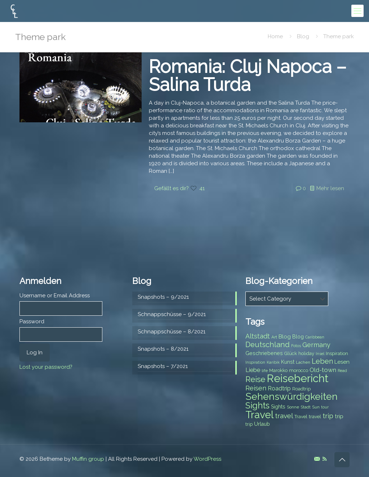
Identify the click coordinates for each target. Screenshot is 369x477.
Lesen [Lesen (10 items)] (342, 362)
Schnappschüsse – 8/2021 (171, 331)
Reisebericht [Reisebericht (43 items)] (297, 378)
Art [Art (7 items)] (274, 337)
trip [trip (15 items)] (328, 416)
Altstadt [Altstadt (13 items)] (257, 336)
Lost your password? (45, 367)
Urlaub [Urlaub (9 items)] (262, 424)
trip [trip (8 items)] (249, 424)
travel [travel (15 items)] (284, 416)
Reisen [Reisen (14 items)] (255, 388)
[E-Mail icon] (317, 459)
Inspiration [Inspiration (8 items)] (337, 353)
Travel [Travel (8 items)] (300, 416)
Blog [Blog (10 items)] (285, 336)
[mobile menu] (357, 11)
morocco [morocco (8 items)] (298, 370)
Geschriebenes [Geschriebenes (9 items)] (264, 353)
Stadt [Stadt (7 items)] (306, 407)
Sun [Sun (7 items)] (316, 407)
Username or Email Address (54, 295)
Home (275, 36)
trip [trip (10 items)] (339, 416)
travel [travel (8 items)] (315, 416)
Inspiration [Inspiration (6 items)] (255, 362)
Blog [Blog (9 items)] (298, 337)
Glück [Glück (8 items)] (290, 353)
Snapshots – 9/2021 (163, 297)
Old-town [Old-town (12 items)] (323, 369)
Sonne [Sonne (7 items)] (293, 407)
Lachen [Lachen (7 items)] (303, 362)
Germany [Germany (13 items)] (316, 345)
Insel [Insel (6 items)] (320, 353)
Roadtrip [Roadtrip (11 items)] (279, 388)
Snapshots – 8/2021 (163, 349)
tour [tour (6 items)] (325, 407)
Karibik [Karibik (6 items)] (273, 362)
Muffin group (88, 459)
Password (31, 321)
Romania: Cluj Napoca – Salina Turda (247, 75)
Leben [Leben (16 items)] (322, 361)
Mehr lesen (330, 188)
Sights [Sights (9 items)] (278, 407)
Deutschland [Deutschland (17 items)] (267, 344)
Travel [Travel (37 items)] (259, 415)
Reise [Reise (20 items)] (255, 379)
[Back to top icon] (342, 459)
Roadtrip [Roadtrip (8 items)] (301, 388)
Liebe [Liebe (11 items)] (252, 370)
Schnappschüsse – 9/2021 (172, 314)
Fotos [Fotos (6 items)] (296, 345)
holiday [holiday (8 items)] (306, 353)
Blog (303, 36)
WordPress (207, 459)
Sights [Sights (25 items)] (257, 406)
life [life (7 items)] (265, 370)
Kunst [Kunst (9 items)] (287, 362)
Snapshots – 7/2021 (163, 366)
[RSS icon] (324, 459)
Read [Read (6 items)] (342, 370)
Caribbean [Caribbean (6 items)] (314, 337)
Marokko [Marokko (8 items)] (278, 370)
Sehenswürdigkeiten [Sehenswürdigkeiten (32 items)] (291, 396)
